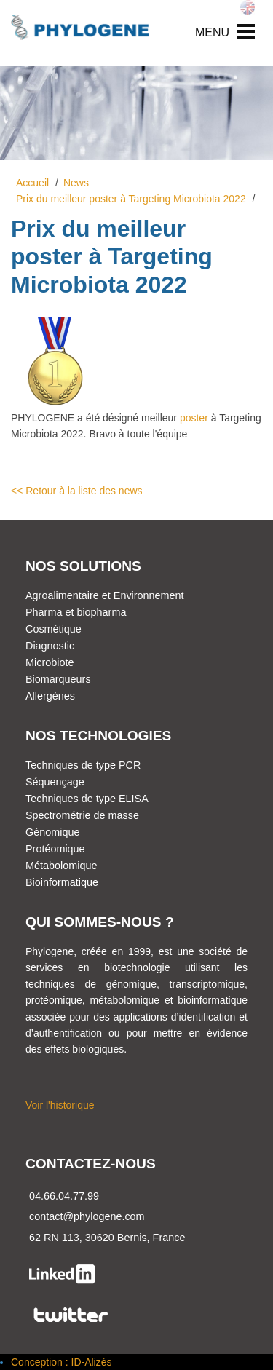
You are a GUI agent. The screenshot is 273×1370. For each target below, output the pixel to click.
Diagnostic (49, 646)
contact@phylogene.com (87, 1216)
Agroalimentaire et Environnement (104, 595)
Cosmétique (53, 629)
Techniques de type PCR (83, 765)
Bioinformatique (61, 882)
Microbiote (49, 662)
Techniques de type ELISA (87, 798)
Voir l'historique (60, 1105)
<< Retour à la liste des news (77, 490)
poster (194, 418)
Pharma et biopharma (75, 612)
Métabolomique (61, 865)
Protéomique (55, 849)
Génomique (52, 832)
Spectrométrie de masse (82, 815)
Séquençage (54, 782)
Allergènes (50, 696)
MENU (212, 32)
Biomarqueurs (58, 679)
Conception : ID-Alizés (61, 1362)
